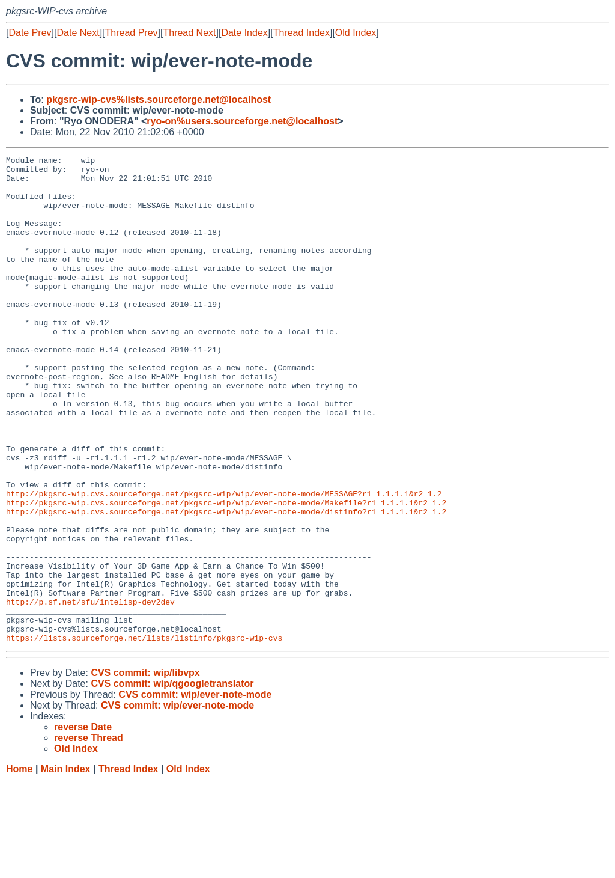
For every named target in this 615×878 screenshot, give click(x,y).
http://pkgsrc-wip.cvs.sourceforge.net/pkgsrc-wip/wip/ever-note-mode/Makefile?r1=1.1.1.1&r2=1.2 (226, 572)
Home (19, 866)
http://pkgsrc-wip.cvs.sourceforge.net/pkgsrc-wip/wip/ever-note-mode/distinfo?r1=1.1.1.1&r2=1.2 (226, 583)
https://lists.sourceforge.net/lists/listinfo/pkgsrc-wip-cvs (144, 735)
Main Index (66, 866)
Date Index (244, 33)
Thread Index (301, 33)
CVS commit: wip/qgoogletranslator (172, 781)
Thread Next (189, 33)
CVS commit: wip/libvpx (145, 770)
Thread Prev (131, 33)
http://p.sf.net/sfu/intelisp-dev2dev (90, 691)
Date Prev (29, 33)
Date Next (77, 33)
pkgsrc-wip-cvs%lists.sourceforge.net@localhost (158, 99)
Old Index (355, 33)
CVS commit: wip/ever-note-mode (194, 792)
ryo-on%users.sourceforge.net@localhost (242, 121)
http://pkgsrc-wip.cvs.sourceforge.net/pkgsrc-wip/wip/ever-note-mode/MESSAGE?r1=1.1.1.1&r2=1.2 (223, 561)
